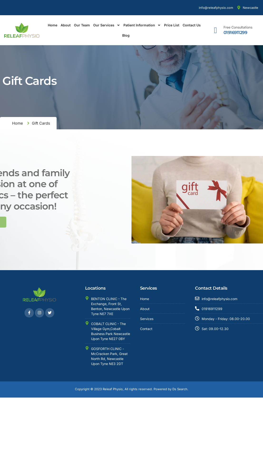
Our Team (82, 25)
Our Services (106, 25)
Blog (126, 35)
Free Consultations (238, 27)
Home (52, 25)
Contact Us (192, 25)
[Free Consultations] (215, 30)
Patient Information (142, 25)
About (66, 25)
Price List (171, 25)
